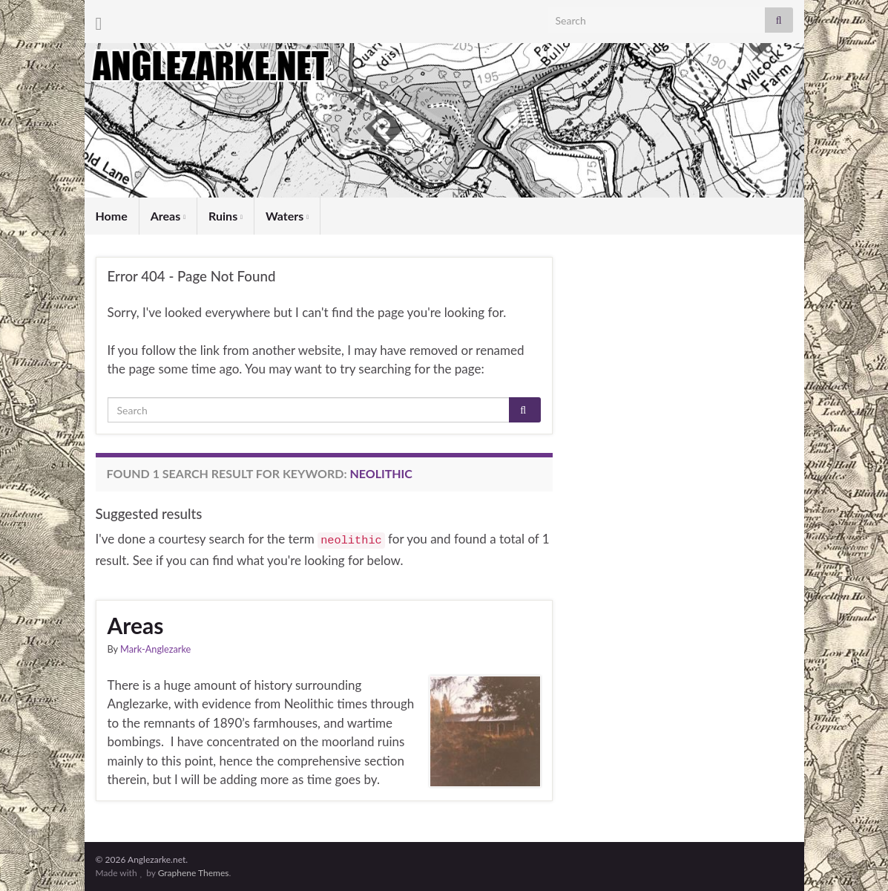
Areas (168, 216)
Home (112, 216)
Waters (287, 216)
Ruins (225, 216)
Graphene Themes (193, 872)
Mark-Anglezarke (155, 649)
